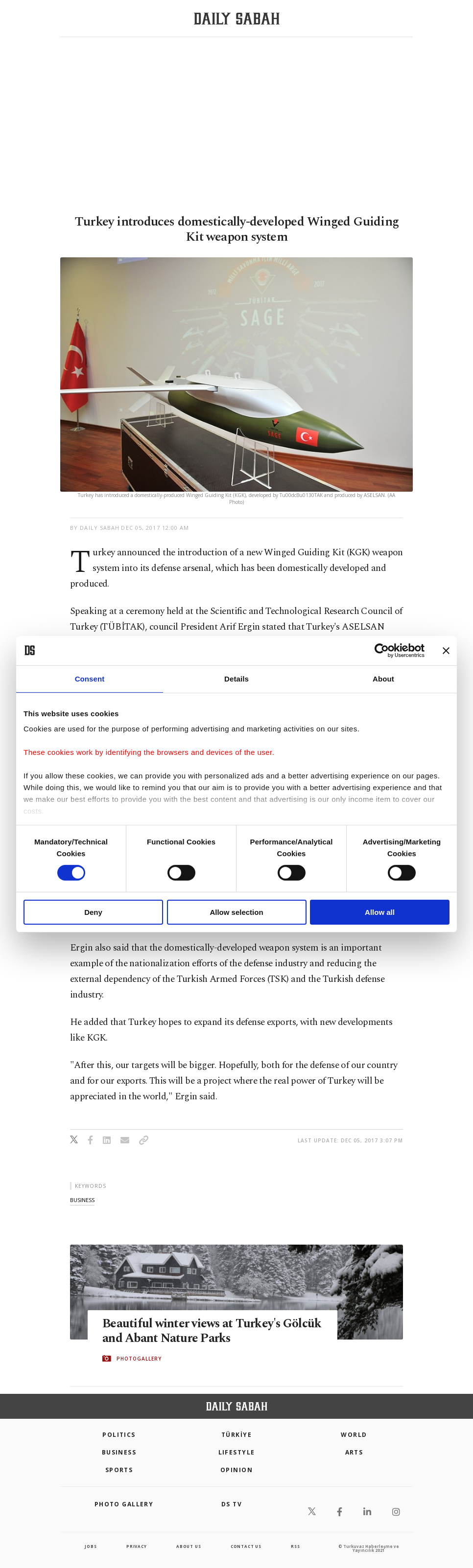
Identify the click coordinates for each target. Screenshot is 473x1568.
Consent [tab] (90, 678)
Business (119, 1452)
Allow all (380, 912)
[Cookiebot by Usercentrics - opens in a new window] (382, 650)
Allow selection (236, 912)
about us (188, 1546)
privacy (136, 1546)
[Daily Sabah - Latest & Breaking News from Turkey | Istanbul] (237, 19)
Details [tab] (236, 678)
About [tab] (383, 678)
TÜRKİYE (236, 1435)
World (354, 1435)
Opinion (236, 1470)
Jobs (90, 1546)
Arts (354, 1452)
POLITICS (119, 1435)
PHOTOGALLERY (139, 1358)
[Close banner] (446, 650)
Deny (93, 912)
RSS (295, 1546)
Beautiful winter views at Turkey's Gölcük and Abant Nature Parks (192, 1331)
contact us (246, 1546)
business (82, 1200)
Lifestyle (236, 1452)
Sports (119, 1470)
